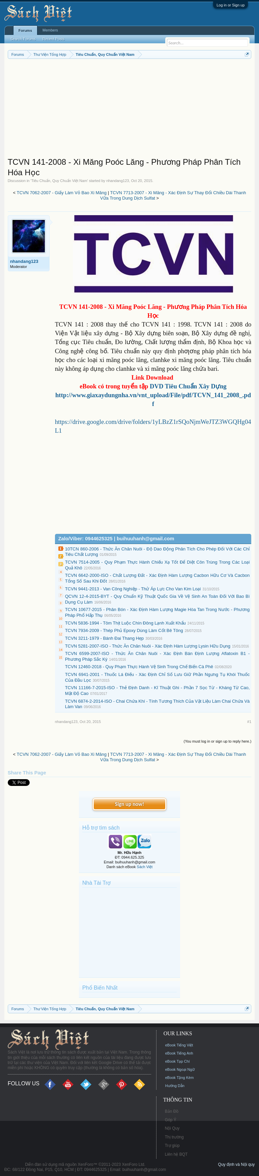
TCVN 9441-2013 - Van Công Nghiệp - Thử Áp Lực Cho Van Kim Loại (133, 588)
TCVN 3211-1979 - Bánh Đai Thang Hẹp (104, 638)
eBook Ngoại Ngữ (180, 1069)
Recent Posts (53, 39)
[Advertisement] (130, 109)
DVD (188, 386)
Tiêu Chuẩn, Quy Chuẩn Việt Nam (59, 181)
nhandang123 (117, 181)
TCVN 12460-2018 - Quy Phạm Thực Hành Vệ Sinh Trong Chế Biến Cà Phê (139, 666)
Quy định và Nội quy (236, 1164)
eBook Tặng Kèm (179, 1078)
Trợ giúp (172, 1145)
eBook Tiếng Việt (179, 1045)
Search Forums (23, 39)
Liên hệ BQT (176, 1154)
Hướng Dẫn (174, 1086)
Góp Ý (170, 1119)
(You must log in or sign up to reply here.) (218, 741)
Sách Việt (145, 867)
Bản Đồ (172, 1111)
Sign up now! (129, 804)
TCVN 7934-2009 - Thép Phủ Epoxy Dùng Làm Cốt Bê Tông (124, 630)
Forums (25, 30)
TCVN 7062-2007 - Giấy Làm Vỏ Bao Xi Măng (62, 192)
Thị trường (174, 1137)
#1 (249, 722)
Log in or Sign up (230, 5)
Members (50, 30)
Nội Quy (172, 1128)
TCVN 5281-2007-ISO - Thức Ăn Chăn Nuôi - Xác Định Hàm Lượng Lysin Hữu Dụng (147, 646)
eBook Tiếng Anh (179, 1053)
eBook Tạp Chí (177, 1061)
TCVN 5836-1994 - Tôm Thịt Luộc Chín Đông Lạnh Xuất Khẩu (125, 623)
